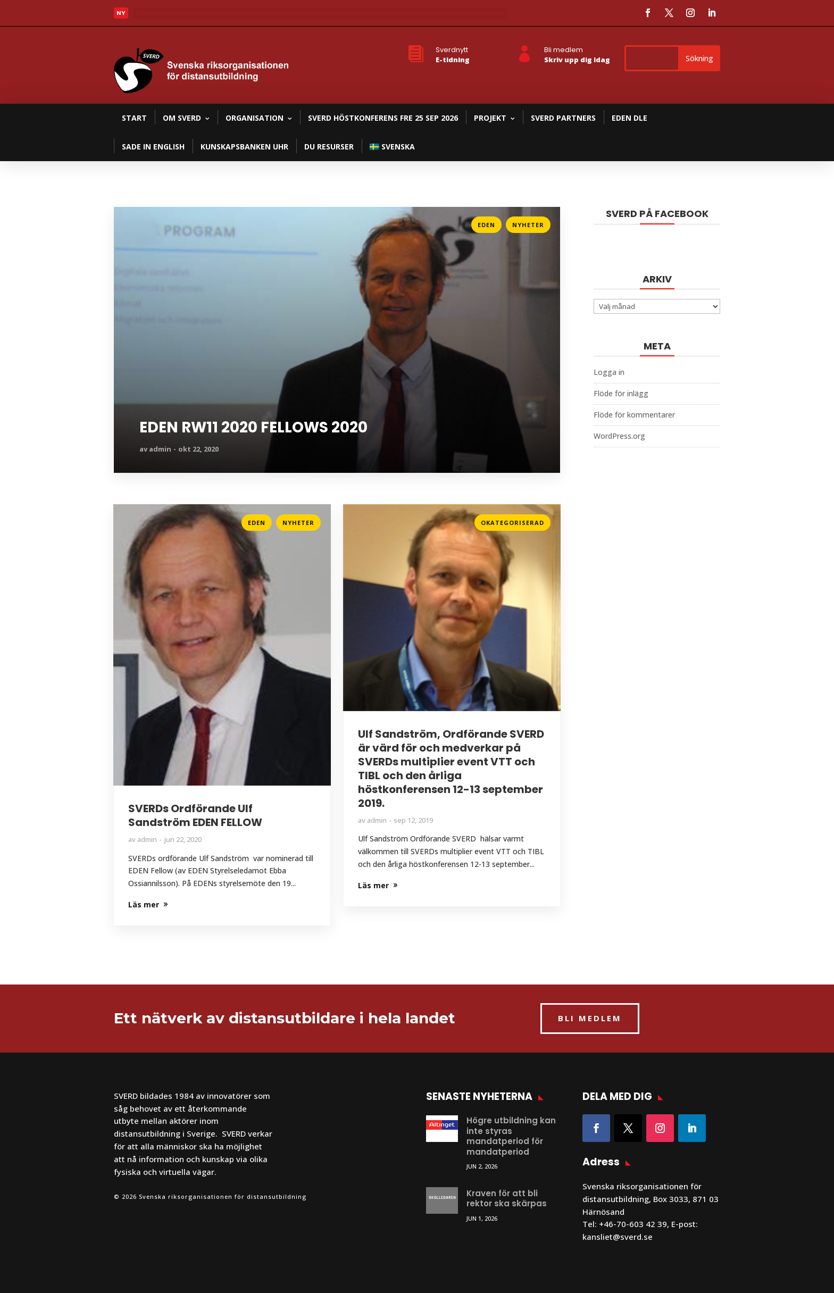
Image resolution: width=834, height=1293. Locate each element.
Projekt (490, 118)
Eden (486, 225)
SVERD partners (563, 118)
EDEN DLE (629, 118)
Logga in (609, 372)
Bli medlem (563, 50)
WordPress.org (619, 436)
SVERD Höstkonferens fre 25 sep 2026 (383, 118)
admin (160, 449)
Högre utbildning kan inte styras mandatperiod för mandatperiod (511, 1136)
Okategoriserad (512, 523)
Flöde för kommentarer (634, 415)
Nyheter (528, 225)
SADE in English (153, 146)
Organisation (254, 118)
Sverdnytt (452, 50)
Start (134, 118)
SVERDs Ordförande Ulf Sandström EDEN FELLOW (195, 815)
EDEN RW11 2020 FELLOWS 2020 (253, 427)
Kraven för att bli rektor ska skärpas (506, 1198)
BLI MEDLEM (590, 1018)
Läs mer (129, 221)
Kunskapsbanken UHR (244, 146)
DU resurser (329, 146)
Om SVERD (182, 118)
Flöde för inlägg (621, 393)
